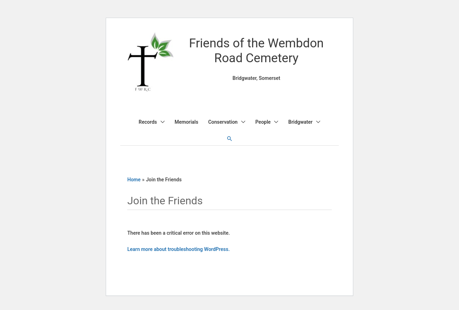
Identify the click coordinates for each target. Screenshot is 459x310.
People (263, 122)
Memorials (186, 122)
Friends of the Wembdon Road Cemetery (256, 50)
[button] (229, 138)
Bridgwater (300, 122)
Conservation (223, 122)
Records (148, 122)
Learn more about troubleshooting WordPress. (178, 249)
